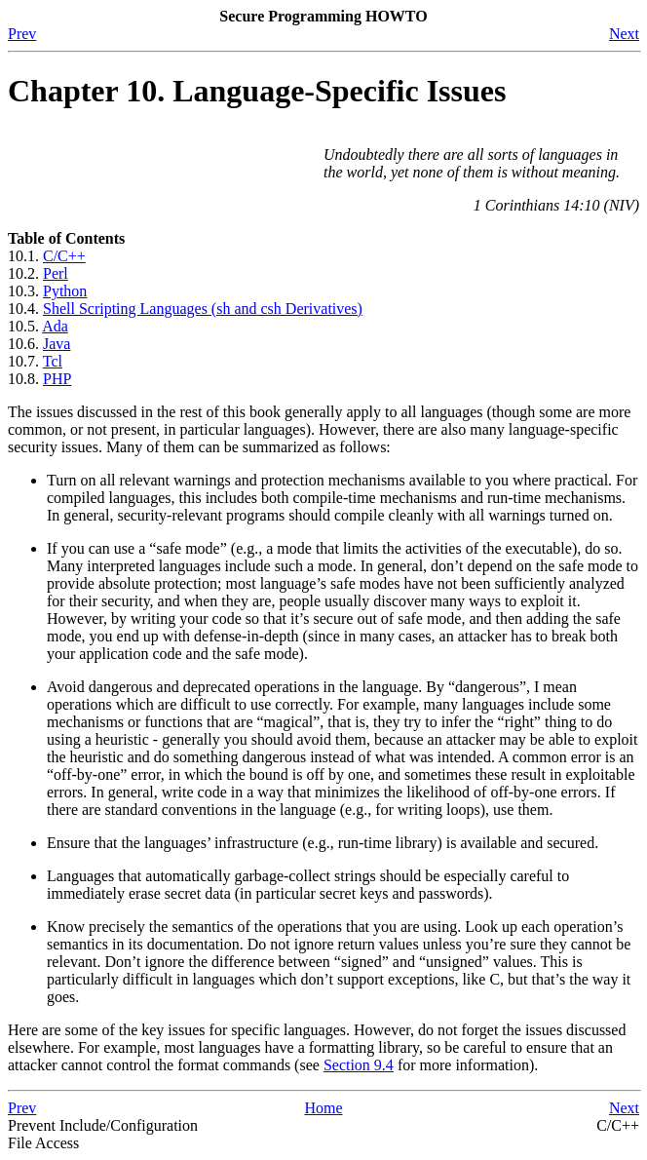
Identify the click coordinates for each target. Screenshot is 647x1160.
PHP (57, 378)
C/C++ (64, 256)
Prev (22, 33)
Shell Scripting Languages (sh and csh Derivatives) (202, 308)
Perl (55, 273)
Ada (55, 326)
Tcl (52, 361)
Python (65, 291)
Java (56, 343)
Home (323, 1108)
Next (624, 33)
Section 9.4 (359, 1065)
